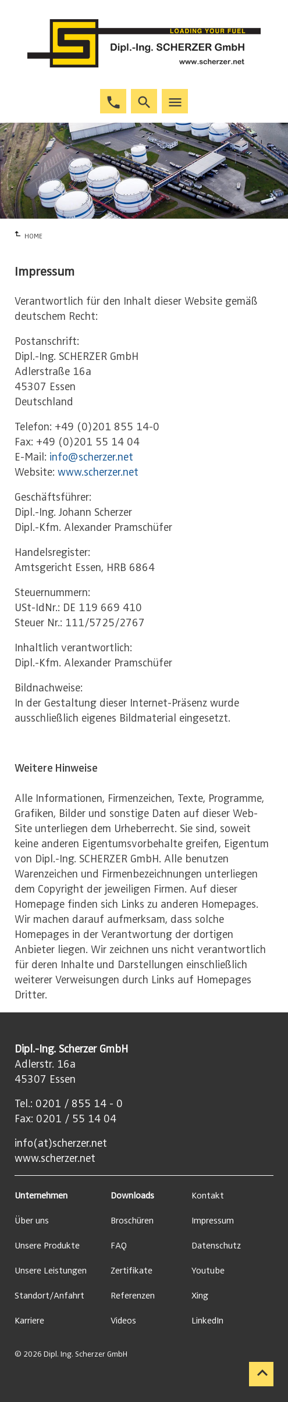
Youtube (208, 1270)
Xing (199, 1295)
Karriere (29, 1320)
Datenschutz (216, 1245)
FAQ (119, 1245)
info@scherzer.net (91, 457)
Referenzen (133, 1295)
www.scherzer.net (98, 472)
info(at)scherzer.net (61, 1143)
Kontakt (207, 1195)
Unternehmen (41, 1195)
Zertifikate (131, 1270)
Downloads (132, 1195)
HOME (33, 236)
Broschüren (132, 1220)
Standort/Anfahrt (49, 1295)
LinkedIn (207, 1320)
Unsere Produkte (47, 1245)
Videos (123, 1320)
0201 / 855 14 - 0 (79, 1104)
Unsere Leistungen (51, 1270)
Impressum (212, 1220)
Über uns (32, 1220)
